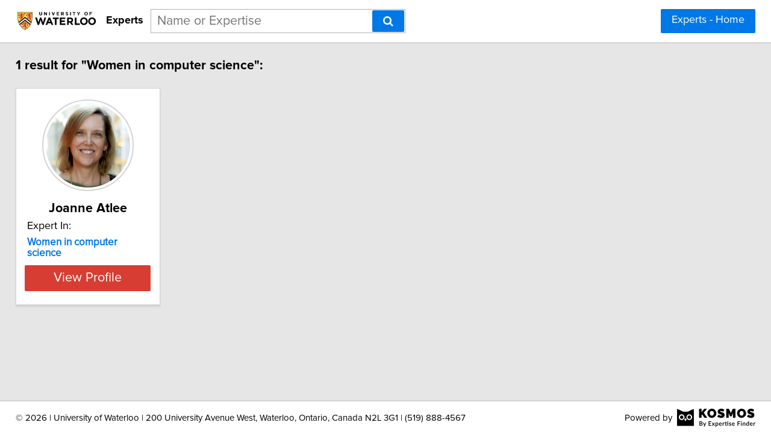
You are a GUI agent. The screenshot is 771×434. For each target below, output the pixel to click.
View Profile (112, 267)
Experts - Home (708, 19)
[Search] (388, 21)
